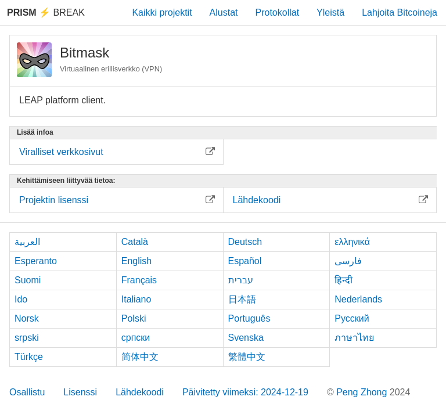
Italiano (136, 299)
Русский (351, 318)
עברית (240, 280)
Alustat (224, 12)
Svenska (246, 338)
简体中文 (140, 357)
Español (245, 261)
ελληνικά (352, 242)
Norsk (27, 318)
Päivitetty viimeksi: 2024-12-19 (245, 392)
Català (134, 242)
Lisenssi (80, 392)
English (136, 261)
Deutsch (245, 242)
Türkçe (29, 357)
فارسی (348, 261)
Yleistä (330, 12)
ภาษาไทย (354, 338)
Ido (21, 299)
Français (139, 280)
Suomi (28, 280)
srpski (27, 338)
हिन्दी (343, 280)
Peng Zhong (363, 392)
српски (135, 338)
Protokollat (278, 12)
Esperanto (36, 261)
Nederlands (358, 299)
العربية (27, 242)
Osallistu (27, 392)
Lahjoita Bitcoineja (399, 12)
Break (46, 12)
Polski (133, 318)
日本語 (242, 299)
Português (249, 318)
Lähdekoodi (140, 392)
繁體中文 (246, 357)
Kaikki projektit (162, 12)
